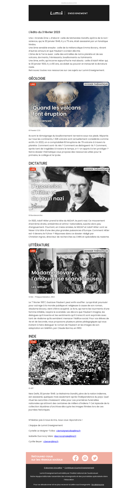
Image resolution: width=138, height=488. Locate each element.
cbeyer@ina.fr (51, 441)
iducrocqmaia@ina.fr (65, 436)
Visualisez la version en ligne (69, 2)
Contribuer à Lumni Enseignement (79, 467)
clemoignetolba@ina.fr (68, 430)
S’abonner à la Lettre (53, 467)
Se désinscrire (97, 484)
